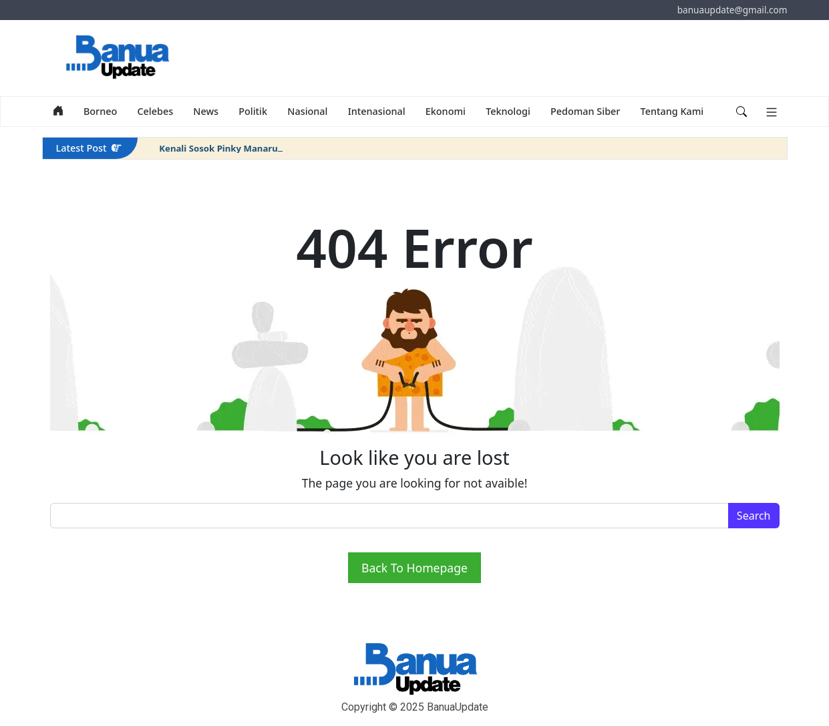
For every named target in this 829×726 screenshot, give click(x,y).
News (205, 111)
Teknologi (508, 111)
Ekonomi (446, 111)
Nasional (307, 111)
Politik (252, 111)
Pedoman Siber (585, 111)
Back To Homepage (414, 568)
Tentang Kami (672, 111)
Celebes (155, 111)
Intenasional (376, 111)
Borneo (100, 111)
